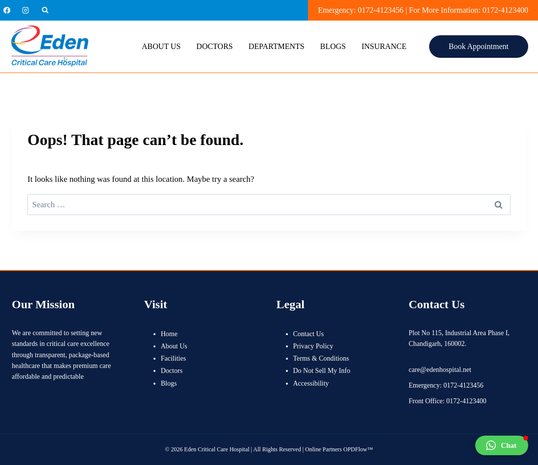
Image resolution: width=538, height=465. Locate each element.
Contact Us (308, 334)
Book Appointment (479, 46)
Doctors (214, 46)
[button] (501, 445)
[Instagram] (25, 10)
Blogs (333, 46)
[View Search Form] (45, 10)
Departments (277, 46)
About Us (161, 46)
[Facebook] (7, 10)
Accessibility (311, 383)
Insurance (384, 46)
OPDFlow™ (358, 449)
